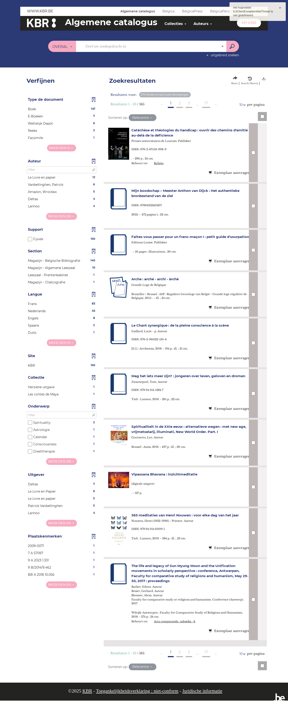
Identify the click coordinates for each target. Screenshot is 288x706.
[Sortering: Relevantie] (142, 117)
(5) (61, 342)
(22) (61, 461)
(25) (61, 216)
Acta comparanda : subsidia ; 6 (178, 626)
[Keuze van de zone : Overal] (62, 46)
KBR (87, 696)
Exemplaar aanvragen (229, 173)
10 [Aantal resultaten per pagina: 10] (241, 105)
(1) (61, 148)
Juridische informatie (202, 696)
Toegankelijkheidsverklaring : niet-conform (137, 696)
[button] (61, 109)
